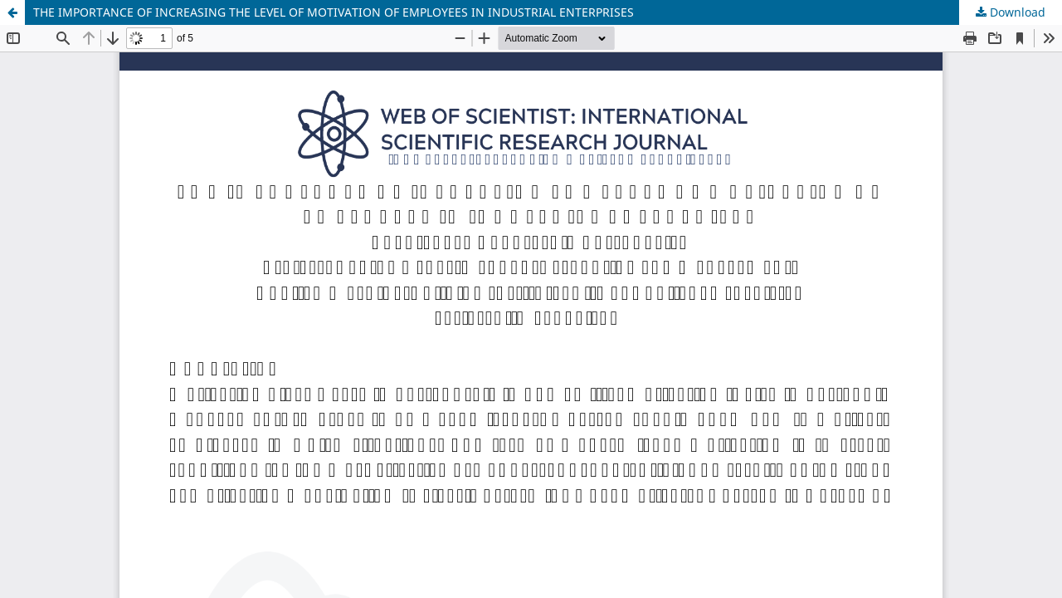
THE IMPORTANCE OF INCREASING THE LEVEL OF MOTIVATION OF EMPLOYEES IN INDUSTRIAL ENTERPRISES (333, 12)
